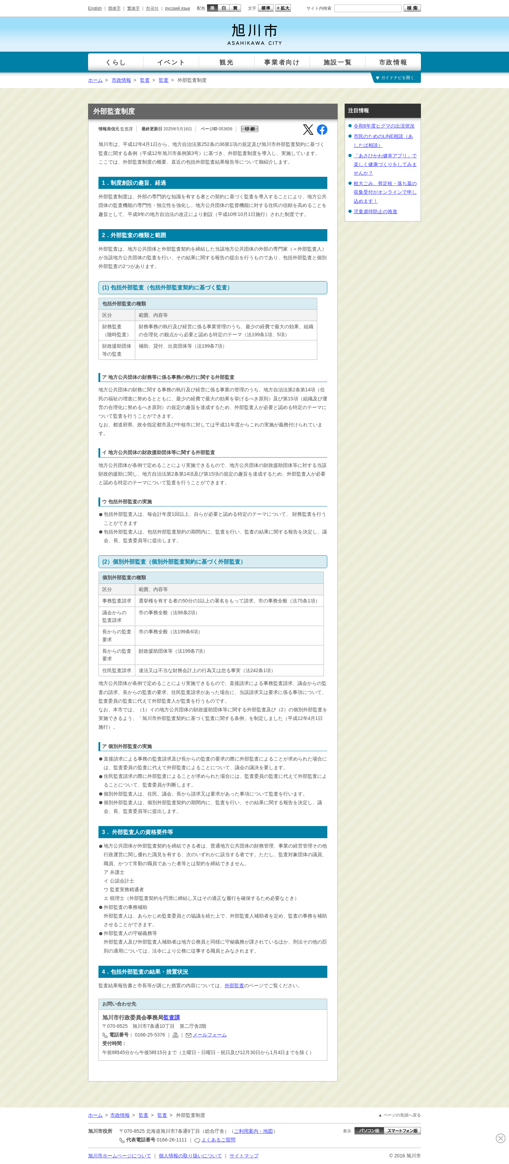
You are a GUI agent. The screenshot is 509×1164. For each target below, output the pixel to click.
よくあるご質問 (218, 1140)
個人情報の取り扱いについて (190, 1155)
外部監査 (234, 985)
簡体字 (114, 8)
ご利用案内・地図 (253, 1131)
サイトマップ (244, 1155)
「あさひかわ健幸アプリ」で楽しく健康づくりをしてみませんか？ (385, 164)
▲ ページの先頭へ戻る (399, 1115)
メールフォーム (210, 1034)
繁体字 (133, 8)
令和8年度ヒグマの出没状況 (384, 126)
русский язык (177, 8)
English (95, 8)
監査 (145, 80)
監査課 (171, 1017)
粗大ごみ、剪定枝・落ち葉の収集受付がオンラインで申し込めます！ (385, 192)
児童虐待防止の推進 (375, 211)
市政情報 (121, 80)
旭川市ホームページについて (119, 1155)
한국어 (152, 8)
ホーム (95, 80)
